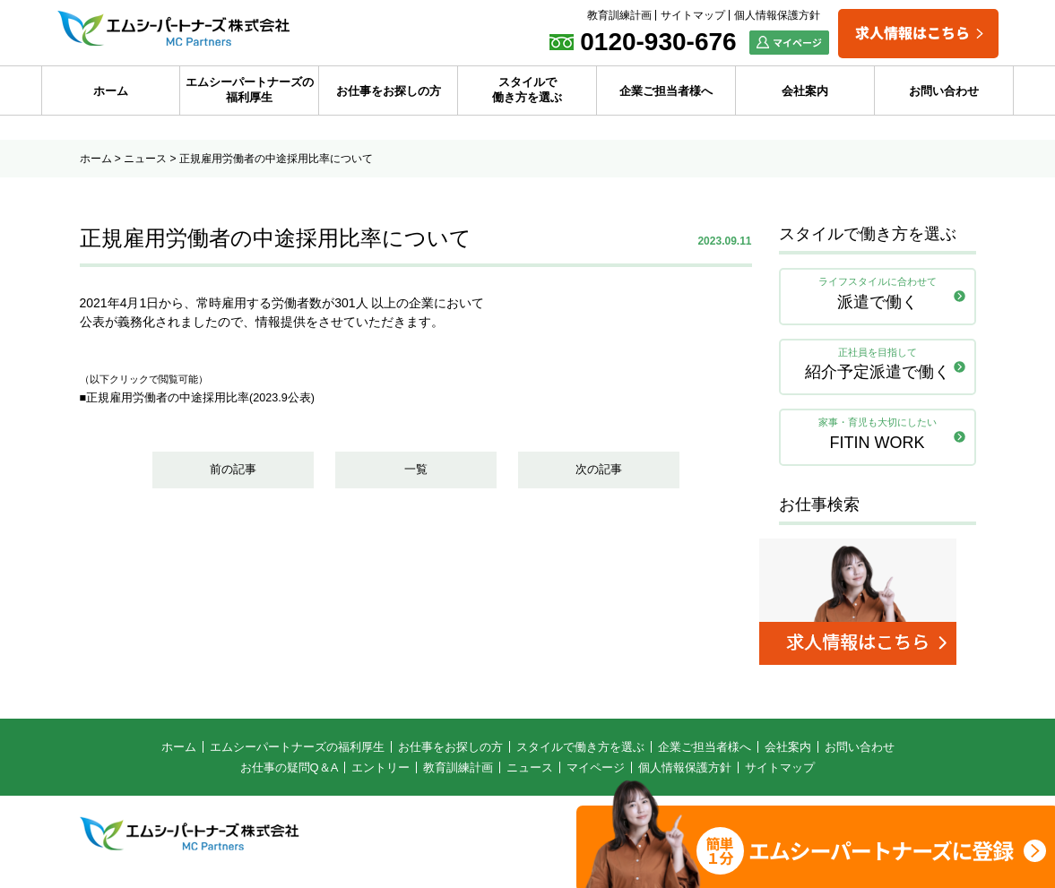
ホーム (110, 91)
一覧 (415, 473)
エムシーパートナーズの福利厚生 (250, 89)
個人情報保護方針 (777, 15)
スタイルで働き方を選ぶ (527, 89)
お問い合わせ (944, 91)
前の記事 (233, 473)
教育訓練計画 (619, 15)
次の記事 (599, 473)
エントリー (380, 778)
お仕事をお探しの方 (388, 91)
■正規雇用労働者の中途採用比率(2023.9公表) (207, 397)
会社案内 (805, 91)
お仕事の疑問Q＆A (289, 778)
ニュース (145, 158)
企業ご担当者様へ (666, 91)
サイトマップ (693, 15)
